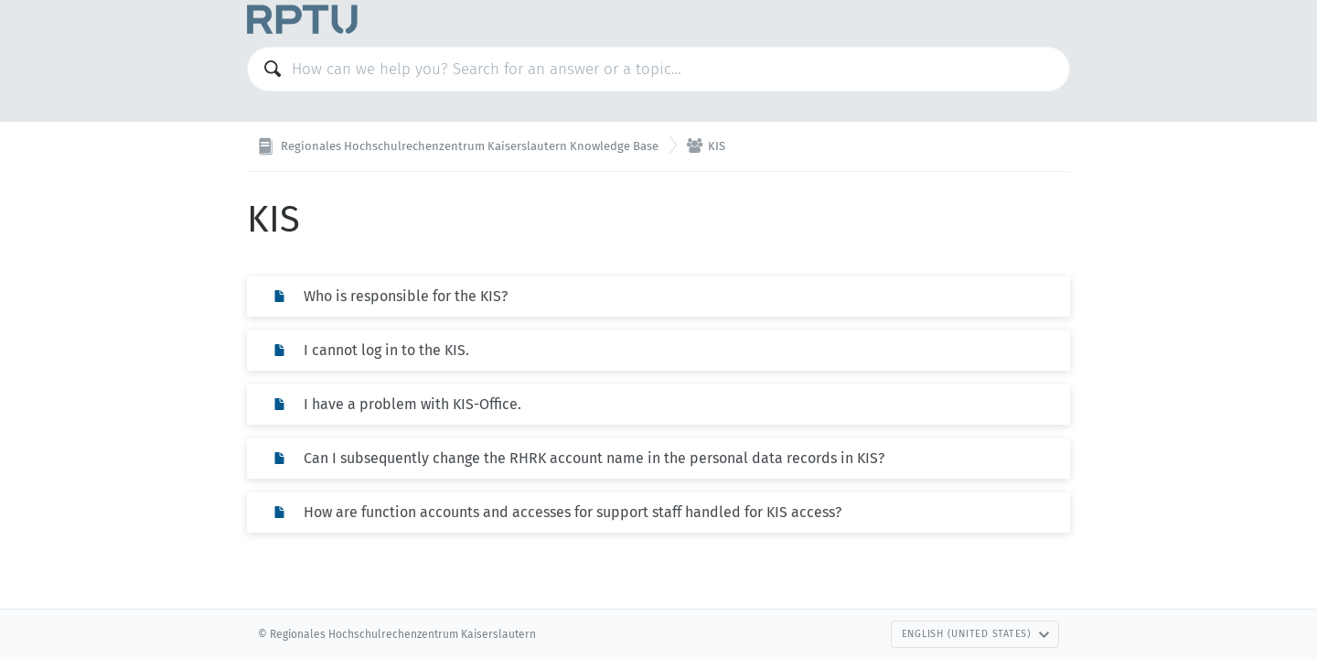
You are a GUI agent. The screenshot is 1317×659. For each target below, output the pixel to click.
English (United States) (976, 634)
